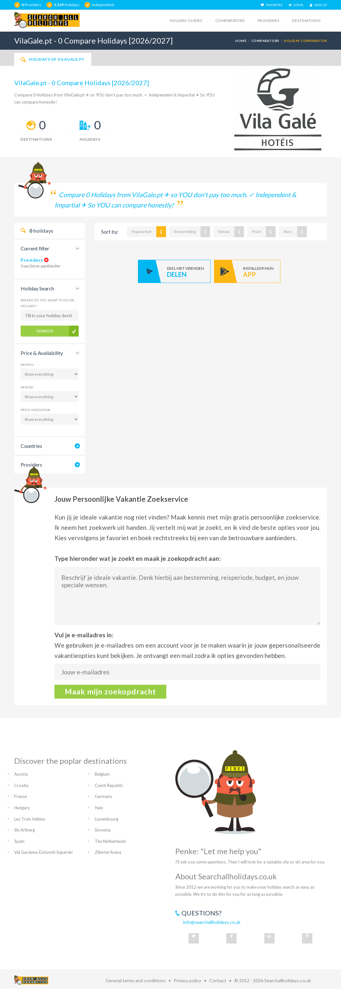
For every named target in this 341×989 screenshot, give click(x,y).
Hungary (22, 807)
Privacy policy (187, 980)
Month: (27, 365)
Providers (268, 20)
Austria (21, 774)
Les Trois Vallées (29, 819)
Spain (19, 841)
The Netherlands (110, 841)
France (20, 796)
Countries (31, 446)
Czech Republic (109, 785)
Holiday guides (186, 20)
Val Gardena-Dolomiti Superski (43, 852)
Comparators (230, 20)
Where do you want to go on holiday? (47, 303)
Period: (27, 387)
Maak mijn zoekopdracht (110, 691)
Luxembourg (106, 819)
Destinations (306, 20)
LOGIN (296, 5)
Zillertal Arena (108, 852)
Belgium (102, 774)
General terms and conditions (135, 980)
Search (44, 330)
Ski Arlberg (24, 830)
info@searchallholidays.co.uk (211, 922)
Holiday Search (37, 288)
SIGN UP (318, 5)
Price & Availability (42, 353)
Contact (217, 980)
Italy (99, 807)
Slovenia (103, 830)
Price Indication (35, 410)
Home (241, 41)
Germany (103, 796)
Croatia (21, 785)
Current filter (35, 248)
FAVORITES (271, 5)
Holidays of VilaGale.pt (53, 59)
